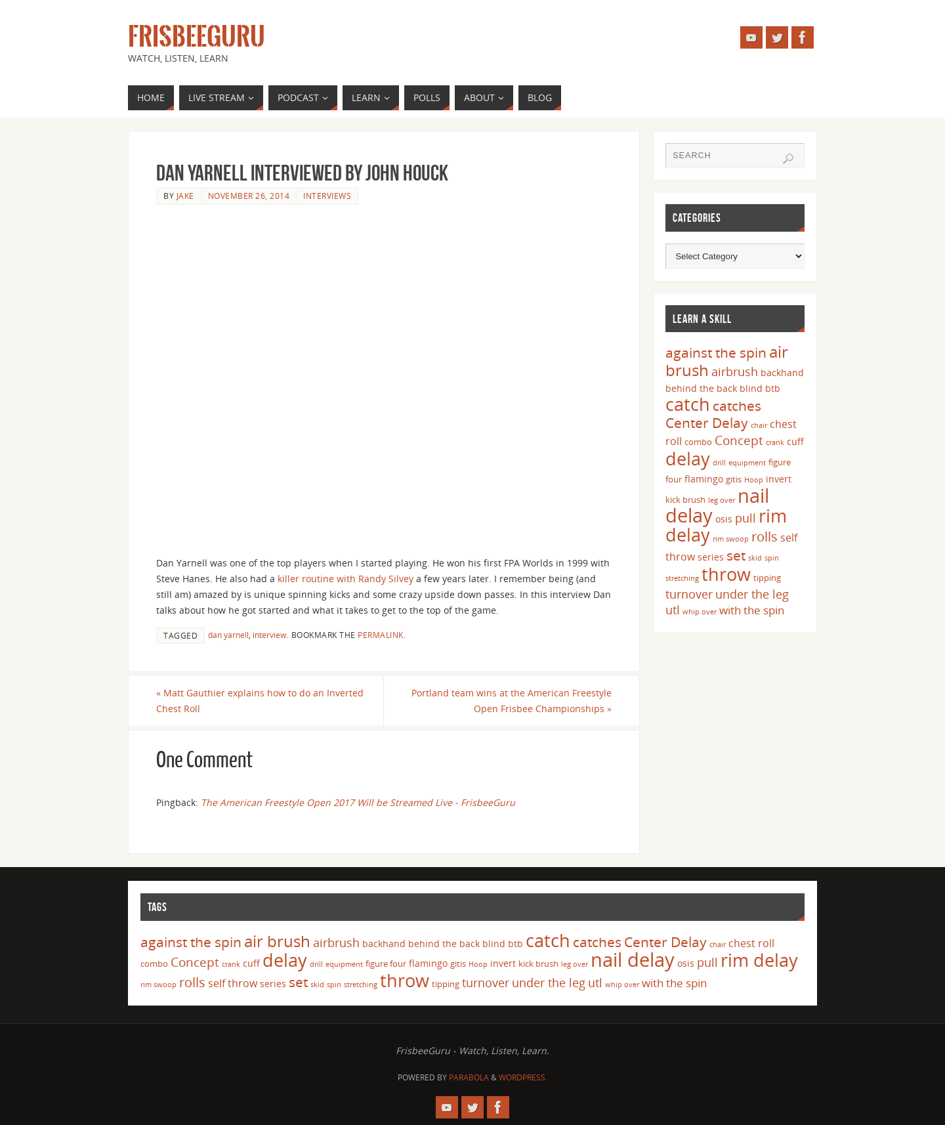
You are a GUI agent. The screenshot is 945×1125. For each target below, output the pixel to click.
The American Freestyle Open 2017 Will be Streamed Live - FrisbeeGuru (358, 802)
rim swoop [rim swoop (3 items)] (731, 538)
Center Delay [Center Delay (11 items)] (706, 423)
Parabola (469, 1077)
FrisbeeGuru (196, 36)
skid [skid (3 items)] (755, 557)
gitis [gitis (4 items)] (734, 479)
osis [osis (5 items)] (723, 519)
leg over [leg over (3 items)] (721, 500)
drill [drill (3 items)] (719, 462)
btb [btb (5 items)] (772, 388)
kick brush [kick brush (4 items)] (685, 499)
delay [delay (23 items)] (687, 458)
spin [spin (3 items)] (772, 557)
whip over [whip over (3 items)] (699, 611)
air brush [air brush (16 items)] (277, 941)
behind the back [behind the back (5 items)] (701, 388)
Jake (185, 195)
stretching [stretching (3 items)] (682, 578)
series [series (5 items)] (711, 557)
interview (269, 634)
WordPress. (523, 1077)
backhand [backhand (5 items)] (782, 372)
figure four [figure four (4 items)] (386, 963)
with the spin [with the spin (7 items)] (751, 610)
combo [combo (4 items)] (698, 442)
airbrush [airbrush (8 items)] (734, 371)
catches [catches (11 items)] (737, 405)
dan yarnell (228, 634)
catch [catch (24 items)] (687, 404)
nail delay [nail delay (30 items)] (633, 959)
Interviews (327, 195)
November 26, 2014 (249, 195)
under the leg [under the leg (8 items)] (752, 594)
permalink (381, 634)
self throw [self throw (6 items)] (232, 983)
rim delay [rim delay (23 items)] (759, 960)
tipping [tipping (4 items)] (767, 578)
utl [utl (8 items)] (672, 610)
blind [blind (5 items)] (751, 388)
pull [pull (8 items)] (745, 518)
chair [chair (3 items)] (759, 425)
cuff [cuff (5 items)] (795, 441)
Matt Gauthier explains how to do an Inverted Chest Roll (260, 701)
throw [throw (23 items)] (726, 574)
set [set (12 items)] (736, 554)
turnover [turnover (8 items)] (689, 594)
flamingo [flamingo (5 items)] (703, 479)
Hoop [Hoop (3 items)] (753, 479)
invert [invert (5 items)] (778, 479)
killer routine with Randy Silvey (345, 578)
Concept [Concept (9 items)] (739, 440)
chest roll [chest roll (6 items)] (751, 943)
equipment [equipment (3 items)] (747, 462)
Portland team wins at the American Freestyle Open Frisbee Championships (511, 701)
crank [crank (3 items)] (775, 442)
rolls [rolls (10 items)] (764, 536)
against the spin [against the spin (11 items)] (715, 352)
